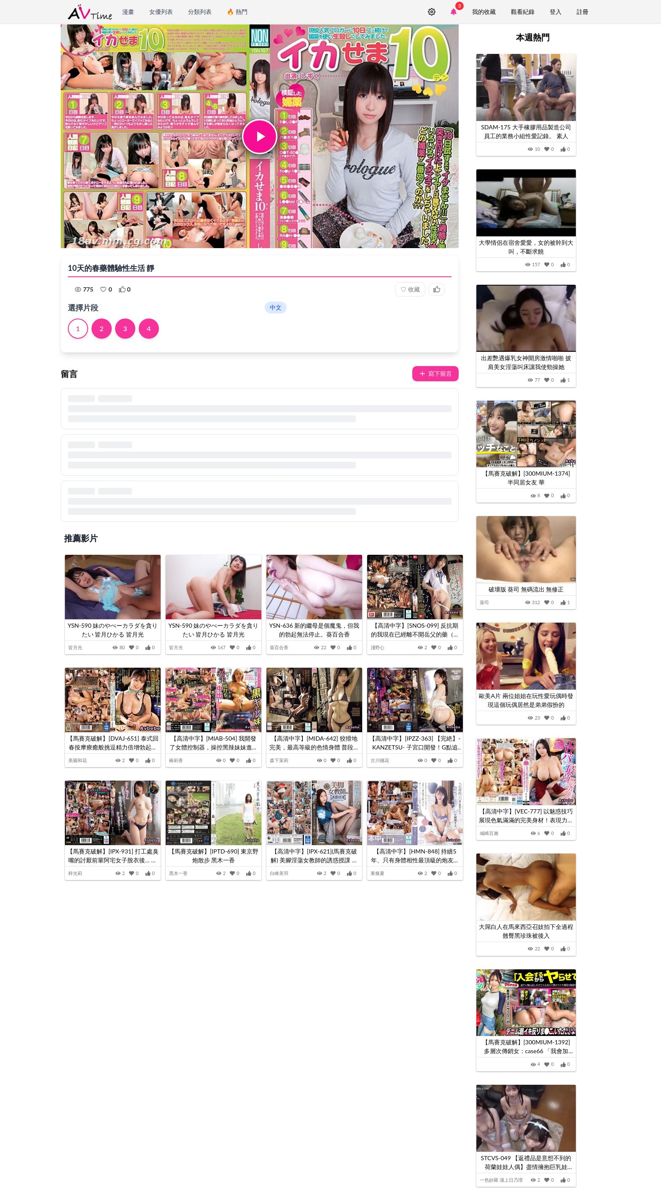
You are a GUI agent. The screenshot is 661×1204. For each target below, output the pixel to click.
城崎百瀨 (489, 833)
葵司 (484, 602)
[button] (259, 136)
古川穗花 (380, 760)
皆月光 (75, 647)
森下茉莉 (279, 760)
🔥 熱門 (237, 11)
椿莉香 (176, 760)
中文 (276, 307)
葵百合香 (279, 647)
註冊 (582, 11)
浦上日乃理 (511, 1180)
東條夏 (377, 873)
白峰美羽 (279, 873)
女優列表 (161, 11)
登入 (556, 11)
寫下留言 (435, 373)
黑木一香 (178, 873)
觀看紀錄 (523, 11)
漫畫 (128, 11)
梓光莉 (75, 873)
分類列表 (200, 11)
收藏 (410, 289)
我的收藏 (484, 11)
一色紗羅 (489, 1180)
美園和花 (77, 760)
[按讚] (150, 647)
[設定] (431, 11)
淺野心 (377, 647)
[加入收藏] (133, 647)
